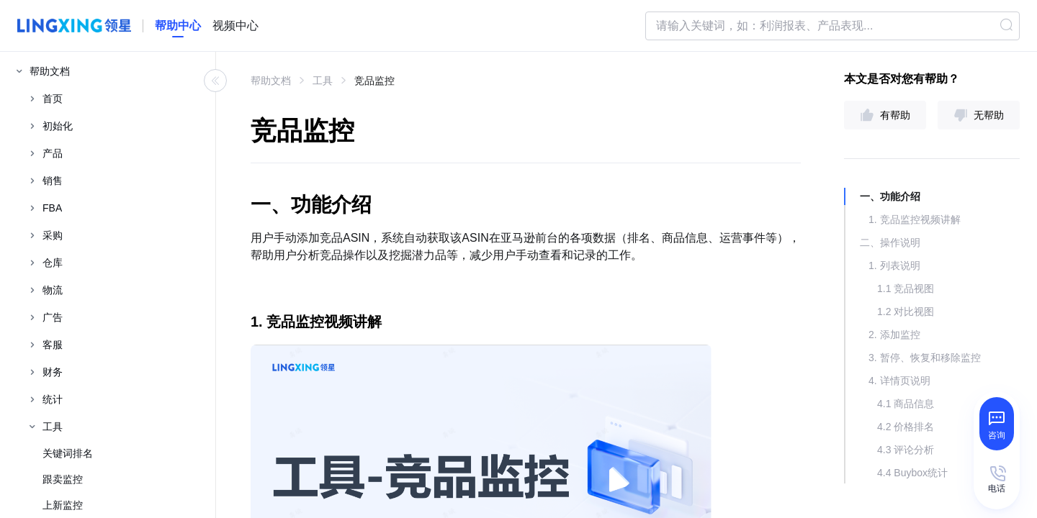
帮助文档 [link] (271, 80)
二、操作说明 (890, 242)
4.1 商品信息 (905, 403)
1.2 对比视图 (905, 311)
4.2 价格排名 (905, 426)
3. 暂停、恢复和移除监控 (924, 357)
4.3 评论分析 (905, 449)
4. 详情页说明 (899, 380)
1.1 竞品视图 (905, 288)
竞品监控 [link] (374, 80)
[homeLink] (178, 26)
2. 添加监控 (894, 334)
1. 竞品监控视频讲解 (914, 219)
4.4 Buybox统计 (912, 472)
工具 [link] (323, 80)
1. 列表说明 (894, 265)
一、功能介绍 (890, 196)
